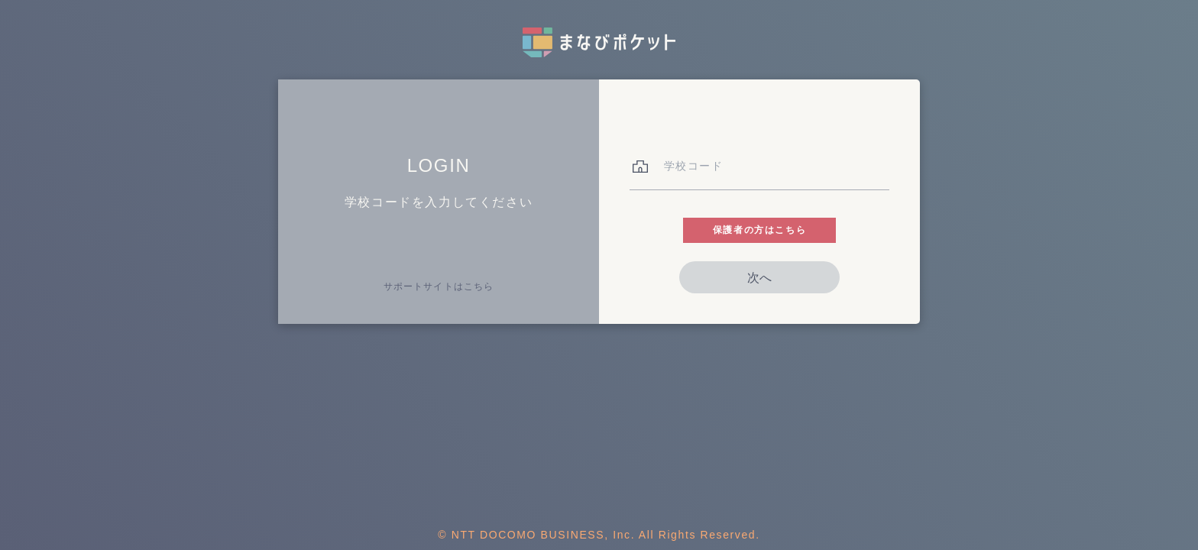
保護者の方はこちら (759, 230)
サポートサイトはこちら (439, 286)
